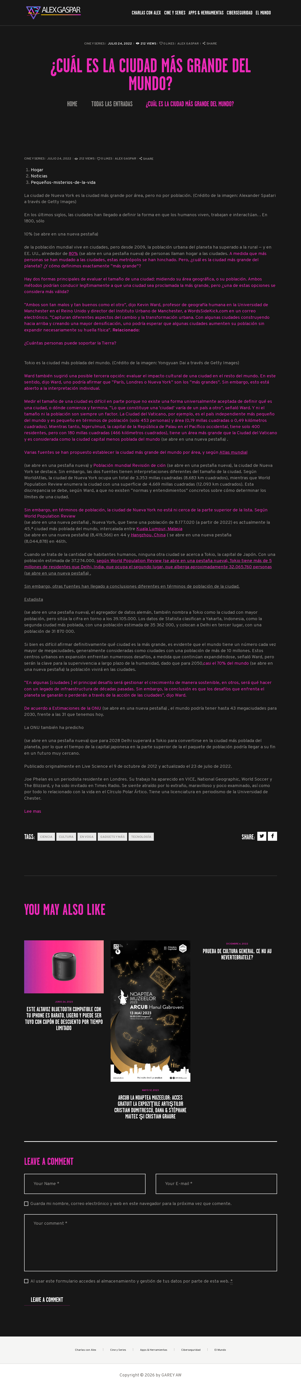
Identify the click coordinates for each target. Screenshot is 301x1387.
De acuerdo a (37, 709)
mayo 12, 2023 (150, 1090)
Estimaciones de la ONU (76, 709)
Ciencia (46, 837)
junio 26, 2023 (64, 1001)
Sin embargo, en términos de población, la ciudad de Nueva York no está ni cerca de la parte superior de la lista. (139, 510)
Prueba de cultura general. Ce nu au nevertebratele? (237, 954)
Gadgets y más (112, 837)
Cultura (66, 837)
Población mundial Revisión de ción (130, 466)
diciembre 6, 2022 (237, 943)
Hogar (37, 170)
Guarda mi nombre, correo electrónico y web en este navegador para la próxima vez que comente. (131, 1204)
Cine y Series (94, 44)
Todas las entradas (112, 104)
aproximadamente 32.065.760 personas (231, 567)
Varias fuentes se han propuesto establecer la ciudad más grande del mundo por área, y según (121, 453)
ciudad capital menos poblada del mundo (118, 440)
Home (72, 104)
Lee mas (32, 812)
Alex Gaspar (188, 44)
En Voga (87, 837)
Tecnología (141, 837)
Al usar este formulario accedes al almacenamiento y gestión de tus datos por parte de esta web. (131, 1282)
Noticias (39, 176)
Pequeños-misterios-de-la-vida (63, 183)
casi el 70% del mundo (226, 664)
